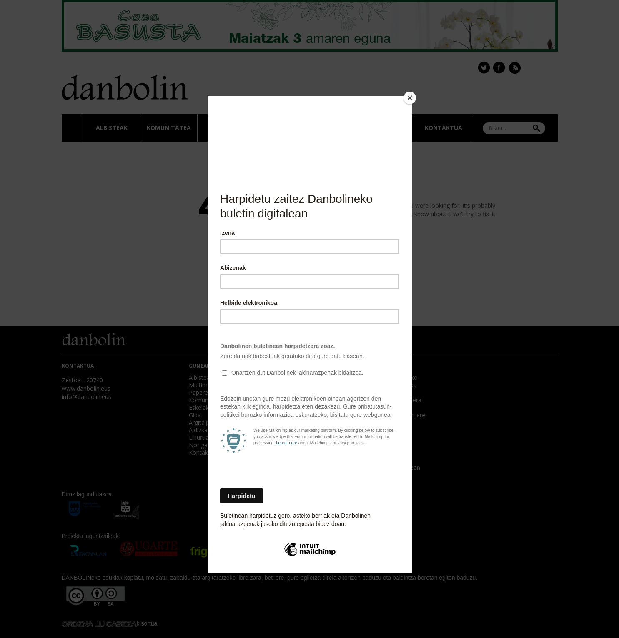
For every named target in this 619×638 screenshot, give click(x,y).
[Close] (409, 98)
